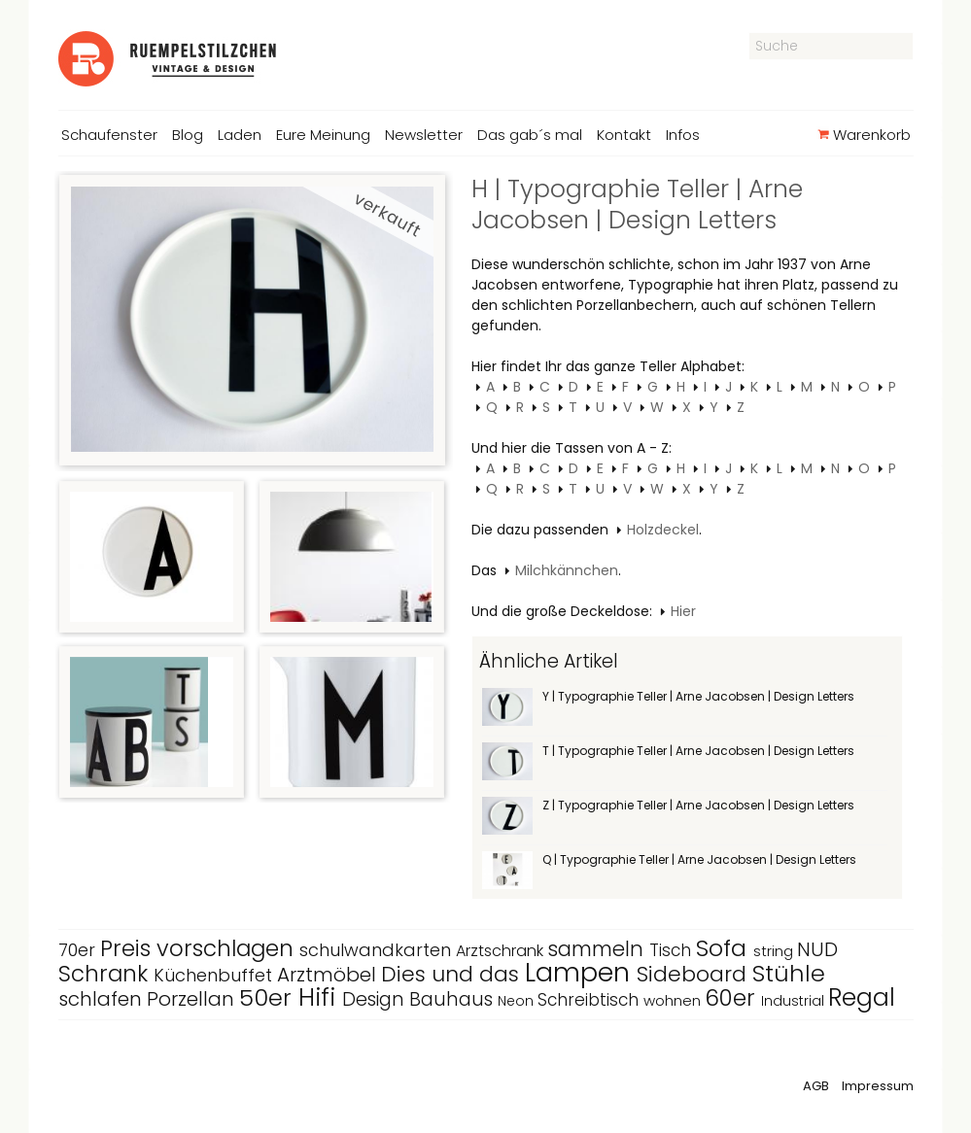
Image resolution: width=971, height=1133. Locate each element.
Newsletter (424, 134)
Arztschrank (501, 951)
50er (268, 997)
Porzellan (193, 999)
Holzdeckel (663, 529)
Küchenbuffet (215, 975)
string (775, 951)
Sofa (724, 948)
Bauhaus (453, 999)
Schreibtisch (590, 1000)
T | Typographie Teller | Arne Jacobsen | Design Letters (698, 750)
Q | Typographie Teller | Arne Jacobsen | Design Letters (699, 859)
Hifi (320, 997)
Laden (239, 134)
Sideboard (694, 974)
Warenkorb (863, 134)
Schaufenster (109, 134)
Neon (518, 1001)
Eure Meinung (323, 134)
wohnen (674, 1000)
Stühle (788, 973)
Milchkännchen (566, 570)
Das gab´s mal (529, 134)
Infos (683, 134)
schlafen (102, 999)
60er (733, 997)
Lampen (581, 972)
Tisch (672, 950)
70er (79, 950)
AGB (816, 1086)
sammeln (598, 949)
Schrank (106, 973)
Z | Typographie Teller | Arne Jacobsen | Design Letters (698, 805)
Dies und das (453, 974)
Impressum (878, 1086)
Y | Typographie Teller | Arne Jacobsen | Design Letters (698, 696)
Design (375, 999)
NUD (817, 949)
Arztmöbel (329, 974)
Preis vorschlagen (199, 948)
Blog (187, 134)
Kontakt (624, 134)
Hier (683, 611)
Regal (861, 997)
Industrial (794, 1001)
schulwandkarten (377, 950)
